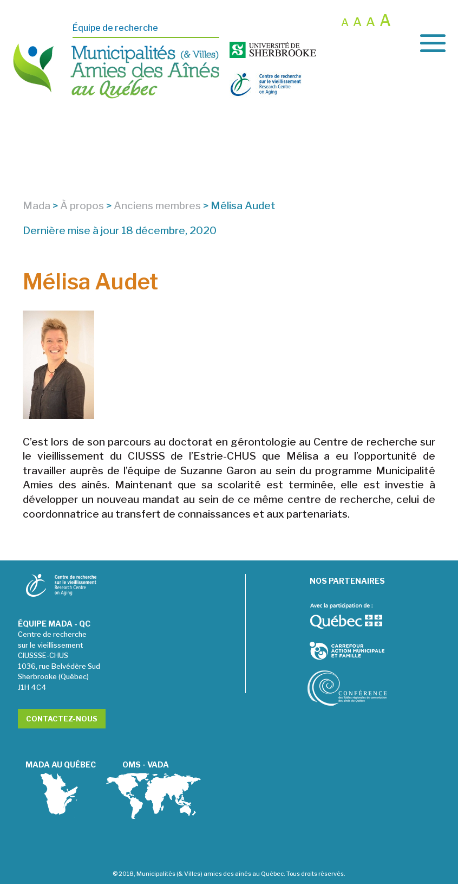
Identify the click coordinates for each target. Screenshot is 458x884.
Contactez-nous (61, 718)
